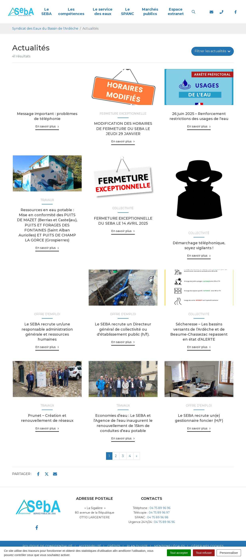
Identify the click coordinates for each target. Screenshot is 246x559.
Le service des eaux (102, 11)
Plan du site (137, 546)
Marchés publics (150, 11)
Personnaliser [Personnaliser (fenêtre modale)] (229, 552)
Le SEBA (46, 11)
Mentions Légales (169, 546)
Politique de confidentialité (47, 546)
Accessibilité (90, 546)
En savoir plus (45, 126)
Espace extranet (176, 11)
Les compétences (71, 11)
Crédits (113, 546)
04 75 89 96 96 (160, 508)
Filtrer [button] (212, 51)
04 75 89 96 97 (159, 512)
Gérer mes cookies (207, 546)
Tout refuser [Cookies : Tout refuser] (204, 552)
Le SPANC (127, 11)
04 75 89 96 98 (157, 517)
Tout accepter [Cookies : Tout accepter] (179, 552)
